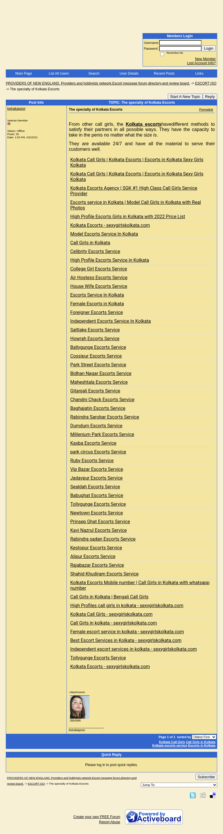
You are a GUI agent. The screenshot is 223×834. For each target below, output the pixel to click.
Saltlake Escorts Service (95, 330)
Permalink (206, 109)
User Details (129, 73)
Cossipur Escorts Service (96, 356)
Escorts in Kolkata (201, 745)
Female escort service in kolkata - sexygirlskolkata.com (127, 631)
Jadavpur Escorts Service (96, 478)
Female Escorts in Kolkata (97, 303)
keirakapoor (16, 109)
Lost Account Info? (201, 63)
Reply (210, 96)
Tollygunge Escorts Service (98, 504)
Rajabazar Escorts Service (97, 565)
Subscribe (206, 777)
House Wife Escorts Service (98, 286)
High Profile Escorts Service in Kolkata (109, 260)
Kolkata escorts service (169, 745)
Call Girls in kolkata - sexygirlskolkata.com (113, 623)
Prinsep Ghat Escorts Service (100, 521)
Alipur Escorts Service (93, 556)
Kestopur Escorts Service (96, 547)
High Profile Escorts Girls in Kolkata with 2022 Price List (127, 216)
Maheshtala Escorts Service (99, 382)
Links (199, 73)
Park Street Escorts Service (98, 364)
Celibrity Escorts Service (95, 251)
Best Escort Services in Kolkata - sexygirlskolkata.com (125, 640)
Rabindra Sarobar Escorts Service (104, 417)
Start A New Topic (185, 96)
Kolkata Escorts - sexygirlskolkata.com (110, 225)
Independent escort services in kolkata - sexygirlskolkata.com (133, 649)
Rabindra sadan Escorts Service (103, 539)
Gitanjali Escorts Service (95, 391)
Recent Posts (164, 73)
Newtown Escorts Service (96, 513)
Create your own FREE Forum (96, 817)
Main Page (23, 73)
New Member (205, 59)
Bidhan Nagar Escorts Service (101, 373)
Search (93, 73)
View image (75, 720)
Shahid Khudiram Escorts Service (104, 574)
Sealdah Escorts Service (95, 486)
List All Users (59, 73)
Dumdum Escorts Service (96, 425)
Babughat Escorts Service (96, 495)
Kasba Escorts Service (93, 443)
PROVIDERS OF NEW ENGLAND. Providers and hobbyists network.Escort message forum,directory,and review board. (98, 83)
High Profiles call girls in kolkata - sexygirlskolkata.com (126, 605)
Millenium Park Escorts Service (102, 434)
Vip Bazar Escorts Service (96, 469)
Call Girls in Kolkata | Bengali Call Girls (109, 597)
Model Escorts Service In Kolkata (104, 234)
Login (208, 48)
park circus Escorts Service (98, 452)
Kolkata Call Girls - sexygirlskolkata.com (111, 614)
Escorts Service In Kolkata (97, 295)
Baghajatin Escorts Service (97, 408)
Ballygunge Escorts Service (98, 347)
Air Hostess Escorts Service (98, 277)
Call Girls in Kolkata (90, 242)
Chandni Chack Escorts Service (102, 399)
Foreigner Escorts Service (96, 312)
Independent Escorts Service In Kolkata (110, 321)
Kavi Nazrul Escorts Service (98, 530)
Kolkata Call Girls (172, 742)
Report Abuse (109, 822)
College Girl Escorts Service (98, 269)
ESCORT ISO (206, 83)
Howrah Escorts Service (94, 338)
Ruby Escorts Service (92, 460)
